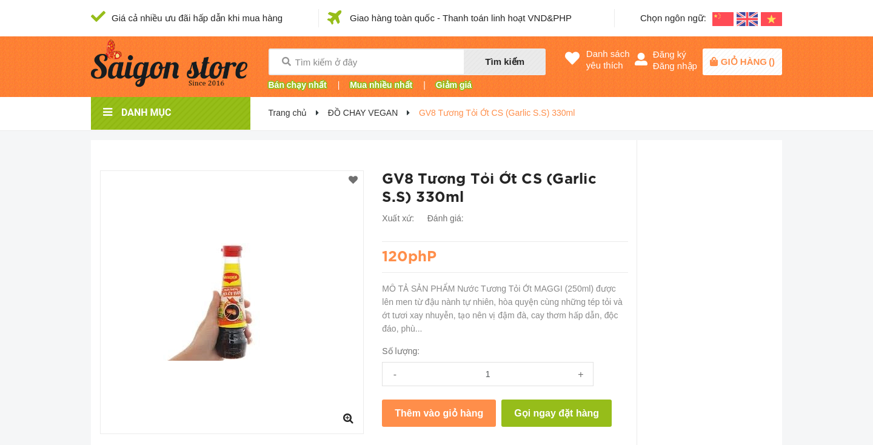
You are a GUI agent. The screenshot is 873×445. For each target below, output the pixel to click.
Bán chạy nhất (298, 85)
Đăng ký (669, 54)
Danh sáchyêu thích (608, 59)
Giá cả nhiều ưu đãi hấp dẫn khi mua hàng (197, 18)
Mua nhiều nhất (381, 85)
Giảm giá (454, 85)
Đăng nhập (675, 66)
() (748, 61)
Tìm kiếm (504, 61)
